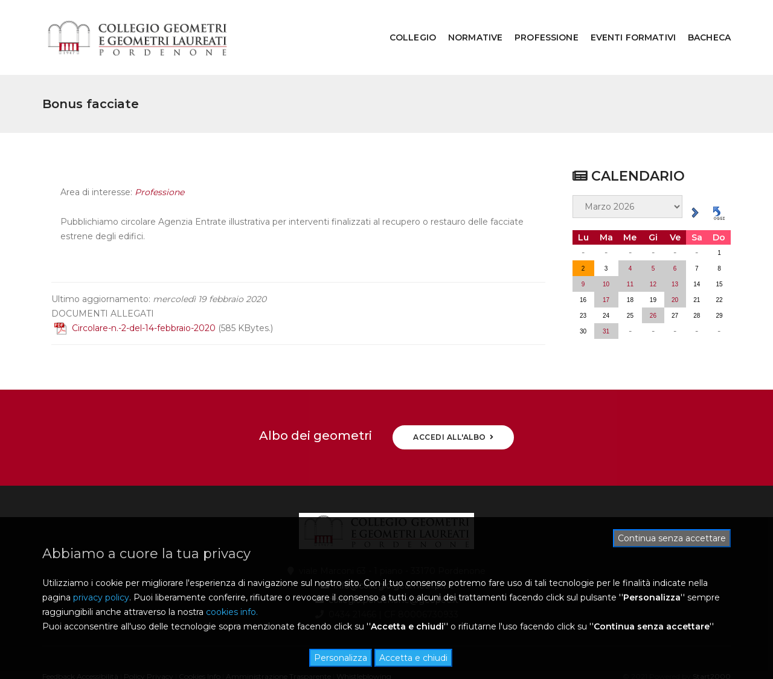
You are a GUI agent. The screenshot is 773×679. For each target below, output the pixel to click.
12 (653, 252)
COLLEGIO (403, 21)
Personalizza (340, 657)
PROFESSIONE (537, 21)
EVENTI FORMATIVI (624, 21)
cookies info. (232, 612)
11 (630, 252)
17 (606, 268)
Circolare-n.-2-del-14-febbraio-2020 (135, 304)
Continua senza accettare (672, 538)
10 (606, 252)
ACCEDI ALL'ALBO (453, 406)
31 (606, 300)
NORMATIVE (466, 21)
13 (675, 252)
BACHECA (700, 21)
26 (653, 284)
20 (675, 268)
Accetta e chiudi (413, 657)
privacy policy (101, 597)
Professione (159, 169)
